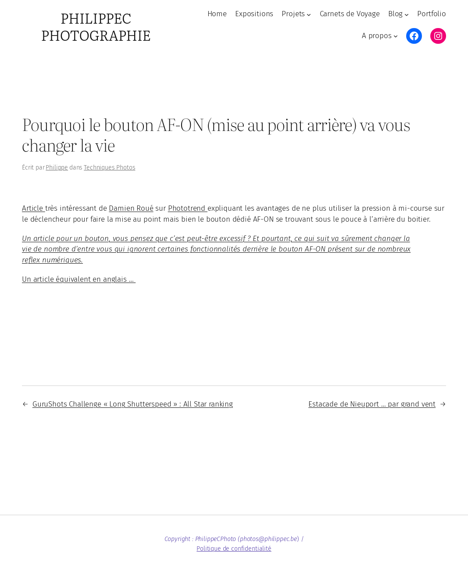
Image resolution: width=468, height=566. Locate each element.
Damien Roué (131, 208)
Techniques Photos (109, 167)
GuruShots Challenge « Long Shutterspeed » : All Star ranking (132, 404)
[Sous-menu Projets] (309, 14)
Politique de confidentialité (233, 548)
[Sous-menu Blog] (406, 14)
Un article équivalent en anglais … (79, 279)
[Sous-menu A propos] (395, 36)
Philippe (57, 167)
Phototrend (187, 208)
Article (33, 208)
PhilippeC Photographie (96, 26)
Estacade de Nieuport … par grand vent (372, 404)
